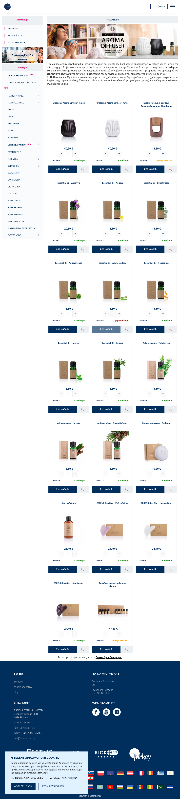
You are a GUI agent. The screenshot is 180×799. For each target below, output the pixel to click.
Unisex (11, 110)
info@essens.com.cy (24, 738)
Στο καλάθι (62, 168)
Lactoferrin (14, 187)
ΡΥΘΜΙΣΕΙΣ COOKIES (53, 786)
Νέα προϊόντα (15, 35)
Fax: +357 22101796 (24, 728)
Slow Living (14, 173)
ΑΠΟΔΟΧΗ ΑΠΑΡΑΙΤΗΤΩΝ (64, 778)
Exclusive (13, 29)
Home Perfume (15, 214)
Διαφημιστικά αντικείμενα (21, 228)
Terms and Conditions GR (103, 683)
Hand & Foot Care (17, 221)
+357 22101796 (22, 722)
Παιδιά (11, 117)
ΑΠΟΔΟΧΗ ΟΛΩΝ (23, 786)
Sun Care (12, 194)
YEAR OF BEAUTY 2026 (20, 75)
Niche (10, 130)
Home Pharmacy (16, 207)
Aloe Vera (13, 159)
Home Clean (14, 201)
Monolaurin (14, 180)
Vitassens (13, 137)
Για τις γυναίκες (15, 96)
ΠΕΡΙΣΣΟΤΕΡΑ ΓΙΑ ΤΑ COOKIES (27, 778)
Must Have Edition (19, 145)
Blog (16, 692)
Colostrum (13, 166)
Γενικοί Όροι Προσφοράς (109, 657)
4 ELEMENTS (13, 123)
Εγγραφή (18, 681)
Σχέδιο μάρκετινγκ (23, 687)
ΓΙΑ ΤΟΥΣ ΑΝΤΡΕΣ (16, 103)
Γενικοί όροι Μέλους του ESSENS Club (102, 692)
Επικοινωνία (22, 702)
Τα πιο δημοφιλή (16, 42)
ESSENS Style (14, 152)
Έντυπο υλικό (14, 235)
